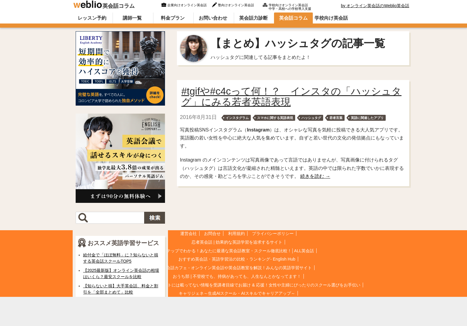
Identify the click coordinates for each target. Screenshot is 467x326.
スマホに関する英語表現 (275, 118)
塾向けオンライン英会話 (236, 5)
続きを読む (315, 176)
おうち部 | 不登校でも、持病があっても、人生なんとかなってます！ (237, 276)
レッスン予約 (92, 18)
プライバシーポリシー (273, 233)
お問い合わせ (213, 18)
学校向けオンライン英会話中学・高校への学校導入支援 (290, 6)
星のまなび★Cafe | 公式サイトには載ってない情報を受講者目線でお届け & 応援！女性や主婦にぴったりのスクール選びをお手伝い (236, 285)
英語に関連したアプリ (367, 118)
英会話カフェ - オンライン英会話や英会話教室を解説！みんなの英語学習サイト (237, 267)
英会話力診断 (253, 18)
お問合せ (212, 233)
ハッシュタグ (311, 118)
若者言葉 (336, 118)
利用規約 (236, 233)
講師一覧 (132, 18)
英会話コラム (104, 4)
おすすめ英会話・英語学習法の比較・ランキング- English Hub (236, 259)
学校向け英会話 (331, 18)
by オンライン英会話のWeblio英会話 (375, 5)
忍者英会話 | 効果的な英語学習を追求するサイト (237, 242)
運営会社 (188, 233)
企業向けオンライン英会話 (187, 5)
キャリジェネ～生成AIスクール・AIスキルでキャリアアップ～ (237, 293)
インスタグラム (237, 118)
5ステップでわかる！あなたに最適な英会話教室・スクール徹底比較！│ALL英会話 (237, 250)
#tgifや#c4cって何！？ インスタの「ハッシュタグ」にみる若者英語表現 (291, 96)
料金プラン (173, 18)
